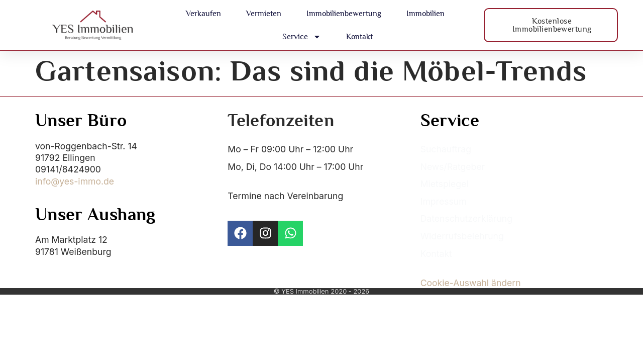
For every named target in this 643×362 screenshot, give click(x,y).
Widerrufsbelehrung (462, 236)
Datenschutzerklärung (466, 218)
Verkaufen (203, 13)
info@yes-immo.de (74, 181)
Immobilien (425, 13)
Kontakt (359, 36)
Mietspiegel (444, 183)
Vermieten (263, 13)
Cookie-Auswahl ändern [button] (470, 283)
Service (301, 37)
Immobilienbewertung (343, 13)
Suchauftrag (445, 149)
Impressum (443, 201)
